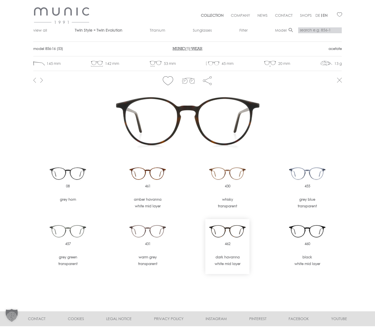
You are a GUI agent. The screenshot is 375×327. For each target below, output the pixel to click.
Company (240, 15)
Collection (212, 15)
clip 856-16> (188, 81)
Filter (243, 30)
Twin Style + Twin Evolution (98, 30)
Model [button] (281, 30)
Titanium (157, 30)
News (262, 15)
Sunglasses (202, 30)
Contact (284, 15)
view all (40, 30)
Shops (306, 15)
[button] (168, 80)
